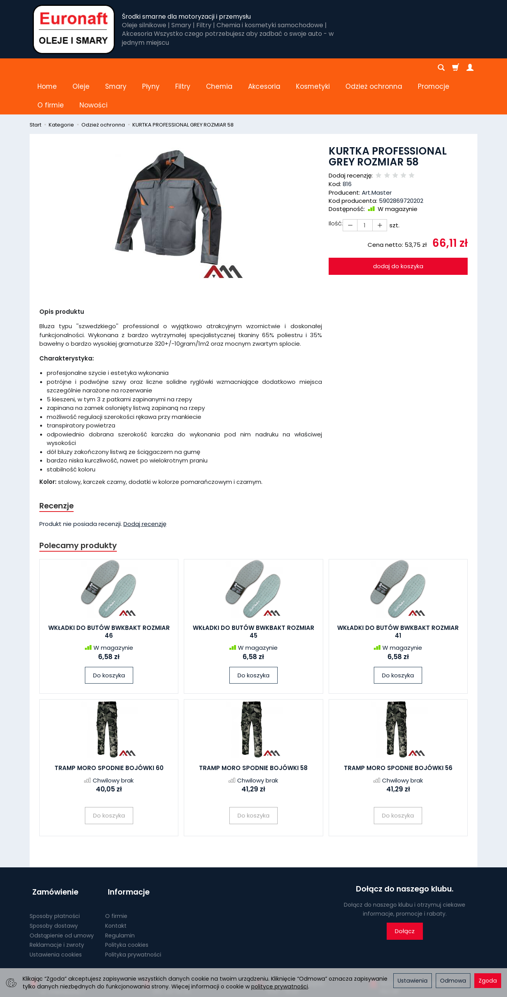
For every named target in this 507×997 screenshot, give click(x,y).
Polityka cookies (126, 903)
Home (47, 67)
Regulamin (120, 893)
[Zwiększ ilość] (349, 188)
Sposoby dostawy (54, 883)
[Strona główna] (74, 29)
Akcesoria (264, 67)
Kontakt (116, 883)
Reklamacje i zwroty (57, 903)
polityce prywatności (279, 986)
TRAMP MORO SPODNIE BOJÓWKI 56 (398, 732)
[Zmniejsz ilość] (377, 188)
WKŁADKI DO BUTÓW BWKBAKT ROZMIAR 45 (253, 595)
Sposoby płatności (55, 873)
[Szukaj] (441, 67)
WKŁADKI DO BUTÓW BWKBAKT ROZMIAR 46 (109, 595)
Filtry (182, 67)
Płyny (151, 67)
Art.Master (377, 155)
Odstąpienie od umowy (62, 893)
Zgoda (488, 981)
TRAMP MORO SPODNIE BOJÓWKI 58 (253, 732)
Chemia (219, 67)
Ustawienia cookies (56, 912)
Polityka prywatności (133, 912)
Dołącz (405, 895)
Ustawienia (413, 981)
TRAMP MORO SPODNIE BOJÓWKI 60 (109, 732)
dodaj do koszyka (398, 229)
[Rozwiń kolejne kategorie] (350, 67)
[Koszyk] (455, 67)
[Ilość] (363, 188)
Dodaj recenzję (144, 487)
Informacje (126, 853)
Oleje (81, 67)
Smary (116, 67)
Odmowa (453, 981)
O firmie (116, 873)
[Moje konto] (470, 67)
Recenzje (57, 468)
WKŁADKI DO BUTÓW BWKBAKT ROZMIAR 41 (398, 595)
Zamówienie (53, 853)
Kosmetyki (313, 67)
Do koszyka (109, 639)
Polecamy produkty (79, 508)
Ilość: (336, 186)
